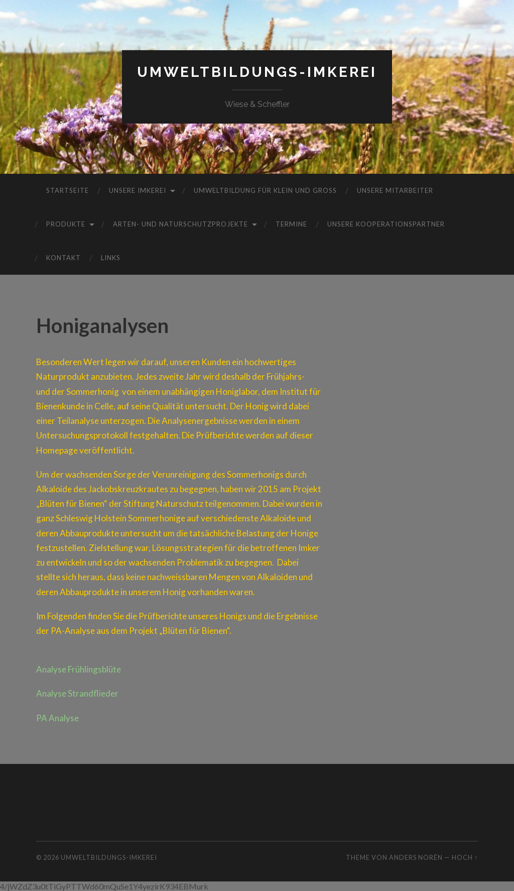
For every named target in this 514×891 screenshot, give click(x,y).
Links (110, 258)
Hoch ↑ (465, 857)
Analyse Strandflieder (77, 693)
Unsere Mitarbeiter (395, 190)
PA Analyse (57, 718)
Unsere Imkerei (137, 190)
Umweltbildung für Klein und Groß (265, 190)
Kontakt (63, 258)
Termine (291, 224)
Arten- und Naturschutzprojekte (180, 224)
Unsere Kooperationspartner (386, 224)
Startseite (67, 190)
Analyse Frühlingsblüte (78, 669)
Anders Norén (416, 857)
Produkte (65, 224)
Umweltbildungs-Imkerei (257, 72)
